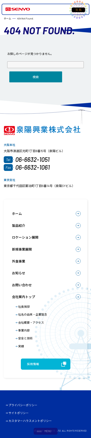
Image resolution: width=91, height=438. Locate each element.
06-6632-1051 (32, 159)
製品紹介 (18, 225)
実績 (21, 346)
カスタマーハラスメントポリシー (30, 421)
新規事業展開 (22, 249)
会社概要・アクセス (31, 322)
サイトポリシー (18, 413)
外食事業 (18, 261)
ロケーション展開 (25, 237)
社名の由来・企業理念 (32, 314)
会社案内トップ (23, 297)
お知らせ (18, 273)
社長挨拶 (24, 306)
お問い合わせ (22, 285)
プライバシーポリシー (22, 405)
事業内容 (24, 330)
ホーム (17, 213)
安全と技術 (25, 338)
